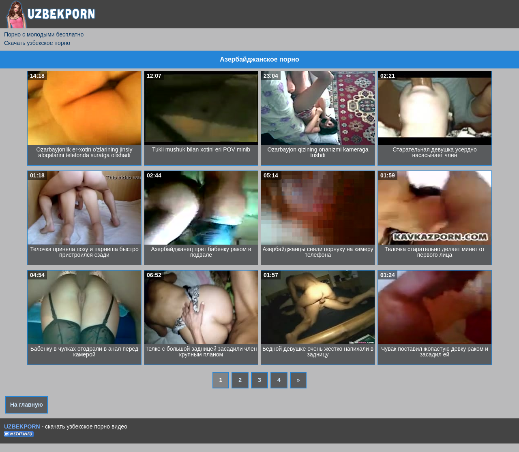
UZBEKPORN (22, 426)
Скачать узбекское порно (37, 43)
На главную (26, 404)
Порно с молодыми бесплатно (44, 34)
